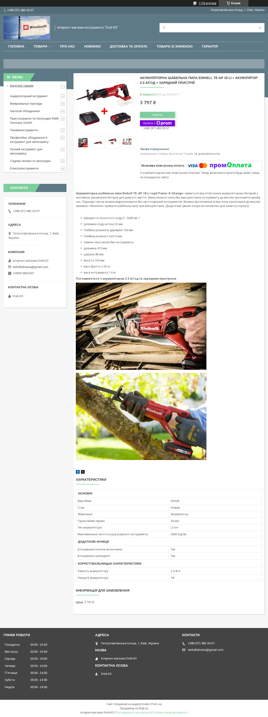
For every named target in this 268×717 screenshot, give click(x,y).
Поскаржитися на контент (133, 712)
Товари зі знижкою (175, 46)
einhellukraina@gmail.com (30, 267)
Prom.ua (156, 704)
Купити (157, 115)
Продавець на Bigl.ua (134, 708)
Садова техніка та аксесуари (30, 161)
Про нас (67, 46)
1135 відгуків (207, 3)
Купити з (157, 123)
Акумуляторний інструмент (29, 96)
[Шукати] (260, 27)
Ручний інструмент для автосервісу (26, 151)
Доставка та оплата (128, 46)
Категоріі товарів (21, 85)
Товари (40, 46)
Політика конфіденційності (170, 712)
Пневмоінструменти (24, 130)
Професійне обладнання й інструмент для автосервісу (29, 140)
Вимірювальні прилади (26, 103)
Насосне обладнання (25, 111)
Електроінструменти (24, 168)
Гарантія (210, 46)
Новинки (92, 46)
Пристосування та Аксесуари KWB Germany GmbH (34, 120)
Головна (16, 46)
